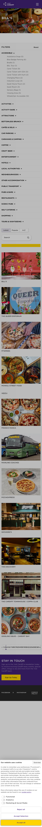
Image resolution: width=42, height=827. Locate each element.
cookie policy (26, 792)
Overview (37, 762)
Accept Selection (21, 816)
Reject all (21, 809)
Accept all (21, 823)
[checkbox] (8, 797)
